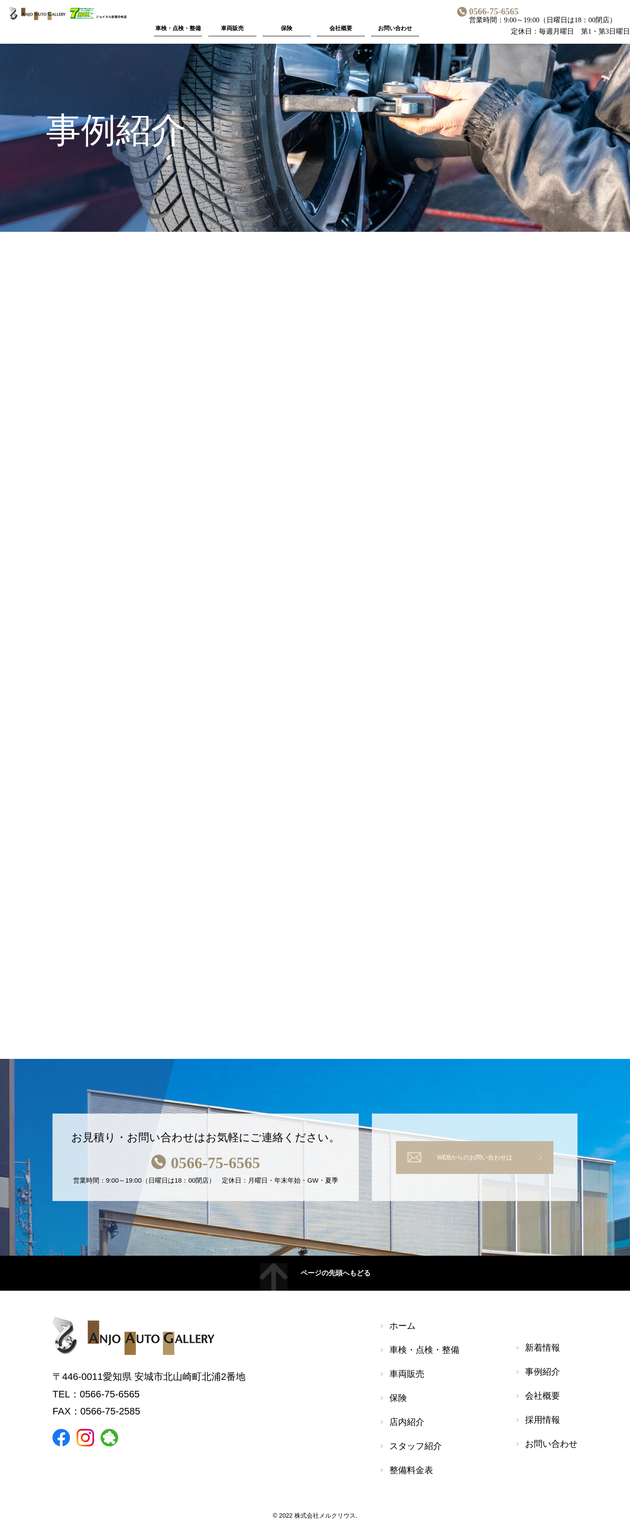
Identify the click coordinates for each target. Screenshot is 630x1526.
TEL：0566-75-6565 (96, 1394)
